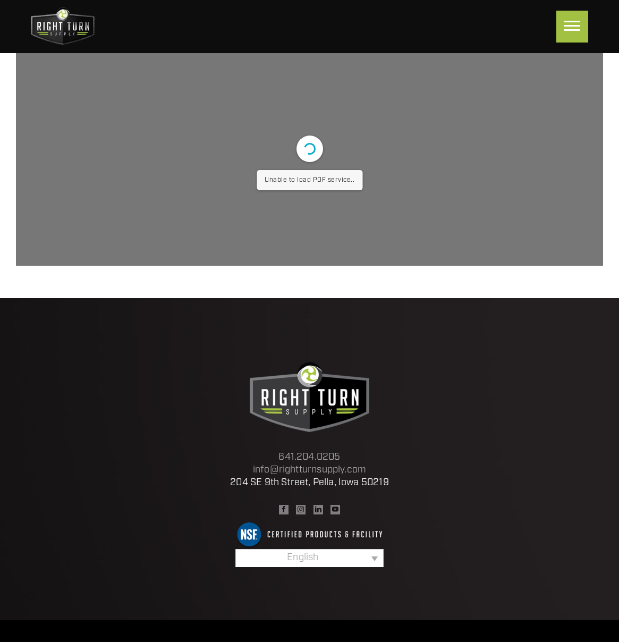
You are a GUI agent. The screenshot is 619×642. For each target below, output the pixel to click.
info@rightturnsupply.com (309, 470)
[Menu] (572, 27)
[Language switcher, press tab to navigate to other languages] (309, 558)
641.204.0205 (309, 457)
